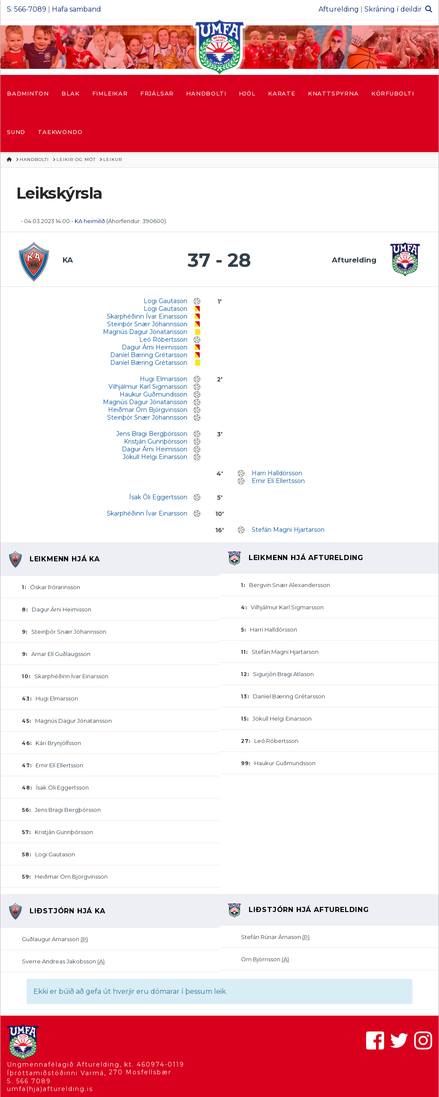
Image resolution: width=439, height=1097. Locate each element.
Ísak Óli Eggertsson (158, 497)
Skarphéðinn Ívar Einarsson (147, 316)
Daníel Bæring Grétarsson (148, 355)
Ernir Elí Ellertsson (278, 481)
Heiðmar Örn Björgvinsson (147, 410)
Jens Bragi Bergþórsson (151, 434)
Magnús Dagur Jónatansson (145, 332)
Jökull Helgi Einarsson (155, 457)
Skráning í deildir (393, 9)
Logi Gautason (165, 301)
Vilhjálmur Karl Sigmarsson (147, 387)
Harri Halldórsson (277, 473)
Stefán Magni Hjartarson (288, 530)
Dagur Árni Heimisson (154, 347)
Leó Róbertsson (163, 339)
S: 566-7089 (26, 9)
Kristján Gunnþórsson (155, 441)
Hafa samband (76, 9)
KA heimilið (90, 221)
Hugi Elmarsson (163, 379)
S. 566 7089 (29, 1081)
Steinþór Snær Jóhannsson (147, 324)
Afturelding (339, 9)
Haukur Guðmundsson (153, 394)
